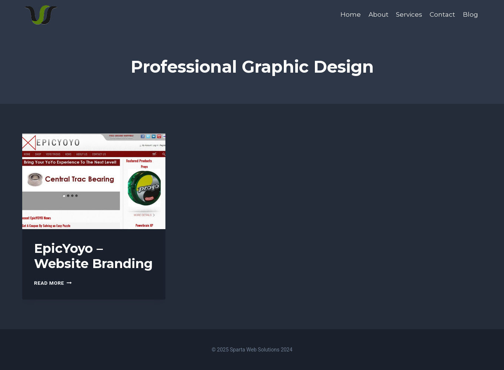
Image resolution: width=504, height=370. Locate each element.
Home (350, 14)
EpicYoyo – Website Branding (93, 256)
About (379, 14)
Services (409, 14)
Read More (53, 283)
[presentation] (93, 181)
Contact (442, 14)
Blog (470, 14)
